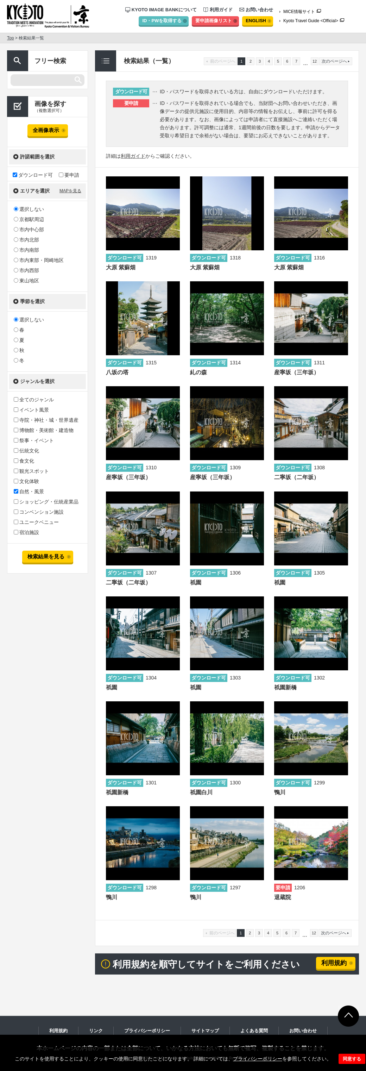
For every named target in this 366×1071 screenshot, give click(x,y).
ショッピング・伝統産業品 (46, 502)
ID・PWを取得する (162, 20)
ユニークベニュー (36, 522)
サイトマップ (205, 1030)
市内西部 (26, 270)
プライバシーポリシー (257, 1058)
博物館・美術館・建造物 (44, 430)
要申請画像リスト (213, 20)
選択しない (29, 209)
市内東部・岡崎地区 (39, 260)
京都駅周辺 (29, 219)
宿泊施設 (26, 532)
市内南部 (26, 250)
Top (10, 38)
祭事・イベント (34, 440)
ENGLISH (256, 20)
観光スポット (31, 471)
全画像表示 (46, 130)
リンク (96, 1030)
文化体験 (26, 481)
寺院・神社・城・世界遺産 (46, 420)
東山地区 (26, 280)
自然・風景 (29, 491)
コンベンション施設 (39, 512)
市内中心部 (29, 229)
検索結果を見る (45, 556)
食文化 (24, 461)
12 (315, 61)
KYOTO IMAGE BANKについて (161, 9)
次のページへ (333, 933)
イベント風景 (31, 410)
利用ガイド (218, 9)
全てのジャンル (34, 399)
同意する (352, 1058)
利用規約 (334, 962)
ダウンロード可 (33, 174)
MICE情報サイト (299, 11)
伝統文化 (26, 450)
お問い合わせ (256, 9)
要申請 (69, 174)
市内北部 (26, 240)
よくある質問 (254, 1030)
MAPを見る (70, 190)
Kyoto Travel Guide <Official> (310, 20)
